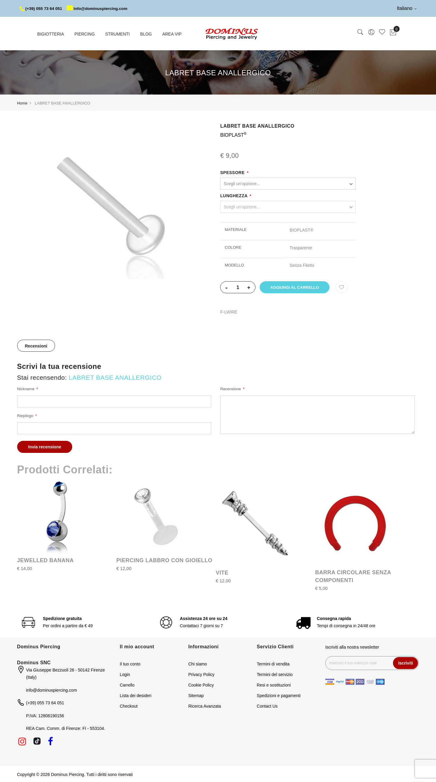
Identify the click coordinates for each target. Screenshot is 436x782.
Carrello (127, 684)
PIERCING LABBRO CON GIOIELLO (164, 560)
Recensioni (36, 345)
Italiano (406, 8)
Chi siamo (197, 663)
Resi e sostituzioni (274, 684)
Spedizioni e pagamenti (279, 695)
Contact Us (267, 705)
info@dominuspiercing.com (99, 8)
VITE (222, 572)
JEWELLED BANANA (45, 560)
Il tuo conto (130, 663)
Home (22, 102)
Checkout (129, 705)
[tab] (36, 345)
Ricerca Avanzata (204, 705)
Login (125, 673)
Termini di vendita (273, 663)
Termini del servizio (274, 673)
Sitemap (196, 695)
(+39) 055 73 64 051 (42, 8)
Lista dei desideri (135, 695)
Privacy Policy (201, 673)
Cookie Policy (201, 684)
